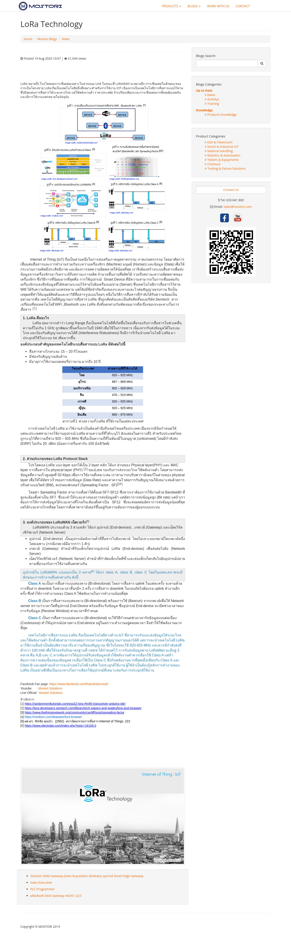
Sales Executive (41, 882)
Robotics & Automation (222, 155)
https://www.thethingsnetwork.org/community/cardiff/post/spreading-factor (74, 712)
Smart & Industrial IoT (222, 146)
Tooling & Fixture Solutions (225, 168)
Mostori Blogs (47, 39)
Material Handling (219, 151)
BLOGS (194, 6)
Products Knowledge (221, 114)
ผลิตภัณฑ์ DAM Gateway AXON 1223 (55, 896)
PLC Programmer (42, 889)
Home (28, 39)
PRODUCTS (171, 6)
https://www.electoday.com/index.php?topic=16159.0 (60, 725)
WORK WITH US (218, 6)
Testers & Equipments (222, 160)
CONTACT (243, 6)
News (66, 39)
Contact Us (231, 190)
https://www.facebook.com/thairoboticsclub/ (78, 684)
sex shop (26, 745)
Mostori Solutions (50, 688)
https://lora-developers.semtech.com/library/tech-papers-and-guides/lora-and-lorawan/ (83, 708)
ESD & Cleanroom (219, 142)
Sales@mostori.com (238, 207)
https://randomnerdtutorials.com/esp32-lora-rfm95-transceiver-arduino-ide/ (75, 703)
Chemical (212, 164)
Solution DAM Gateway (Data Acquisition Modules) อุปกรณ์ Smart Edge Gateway (86, 876)
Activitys (212, 99)
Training (212, 104)
